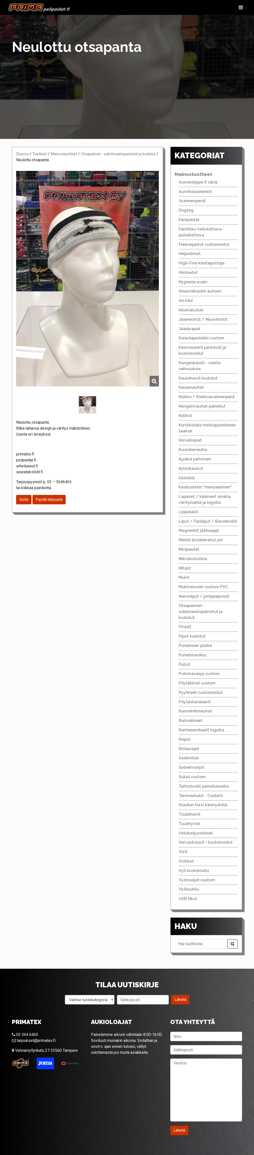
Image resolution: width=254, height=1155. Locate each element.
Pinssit (185, 626)
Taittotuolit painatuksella (204, 786)
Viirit (183, 851)
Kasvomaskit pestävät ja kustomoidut (202, 350)
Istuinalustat (191, 310)
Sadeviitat (189, 758)
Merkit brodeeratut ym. (201, 540)
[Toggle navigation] (240, 7)
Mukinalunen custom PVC (203, 586)
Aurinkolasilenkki (195, 191)
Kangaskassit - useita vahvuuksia (200, 365)
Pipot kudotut (192, 636)
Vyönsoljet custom (197, 880)
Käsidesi (187, 478)
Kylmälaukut (191, 468)
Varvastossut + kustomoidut (206, 842)
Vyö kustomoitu (194, 870)
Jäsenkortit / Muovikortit (203, 319)
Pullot (184, 664)
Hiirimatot (188, 272)
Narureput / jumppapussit (204, 596)
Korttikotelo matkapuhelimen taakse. (207, 428)
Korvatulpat (190, 440)
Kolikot (185, 415)
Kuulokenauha (193, 449)
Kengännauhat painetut (202, 406)
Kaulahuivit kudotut (198, 378)
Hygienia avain (193, 282)
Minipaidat (189, 549)
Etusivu (22, 154)
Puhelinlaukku (192, 655)
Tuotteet (39, 154)
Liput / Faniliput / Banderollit (208, 521)
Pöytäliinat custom (197, 683)
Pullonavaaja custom (199, 673)
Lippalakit (188, 512)
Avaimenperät (192, 200)
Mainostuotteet (64, 154)
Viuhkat (186, 861)
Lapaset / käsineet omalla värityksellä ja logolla (205, 499)
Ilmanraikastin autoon (200, 291)
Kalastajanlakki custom (201, 338)
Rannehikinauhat (195, 711)
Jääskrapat (189, 328)
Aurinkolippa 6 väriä (198, 182)
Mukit (184, 577)
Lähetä (180, 999)
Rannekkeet (190, 720)
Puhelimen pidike (195, 645)
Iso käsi (186, 300)
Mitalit (185, 568)
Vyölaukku (189, 889)
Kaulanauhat (191, 387)
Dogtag (186, 210)
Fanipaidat (189, 219)
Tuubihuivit (189, 814)
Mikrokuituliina (193, 558)
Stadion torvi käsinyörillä (203, 804)
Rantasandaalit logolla (201, 730)
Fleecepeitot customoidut (204, 244)
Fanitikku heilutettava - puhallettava (202, 232)
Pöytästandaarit (195, 702)
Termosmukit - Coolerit (201, 795)
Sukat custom (192, 776)
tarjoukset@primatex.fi (34, 1040)
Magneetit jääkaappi (199, 530)
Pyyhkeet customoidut (201, 692)
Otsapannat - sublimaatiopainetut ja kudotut (118, 154)
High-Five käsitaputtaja (202, 263)
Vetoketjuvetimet (196, 833)
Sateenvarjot (191, 767)
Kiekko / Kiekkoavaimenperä (207, 396)
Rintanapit (189, 748)
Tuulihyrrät (189, 823)
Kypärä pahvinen (195, 459)
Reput (185, 739)
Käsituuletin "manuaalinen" (205, 487)
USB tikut (188, 898)
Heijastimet (190, 253)
